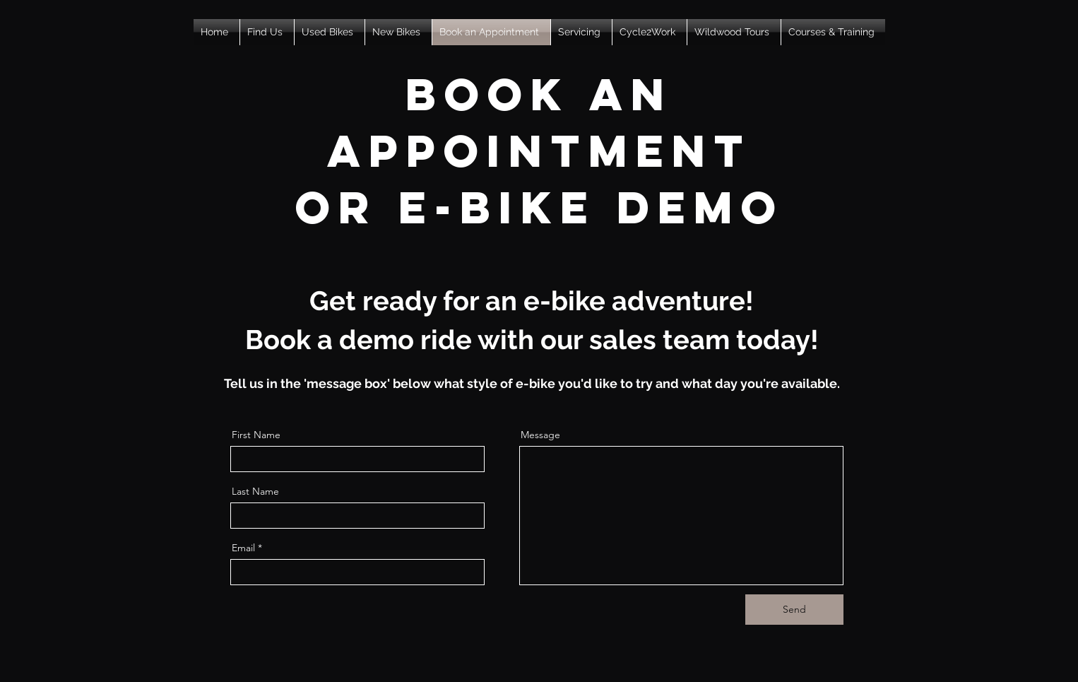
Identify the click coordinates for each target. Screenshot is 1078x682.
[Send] (794, 609)
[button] (267, 32)
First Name (256, 435)
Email (243, 548)
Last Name (255, 491)
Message (540, 435)
